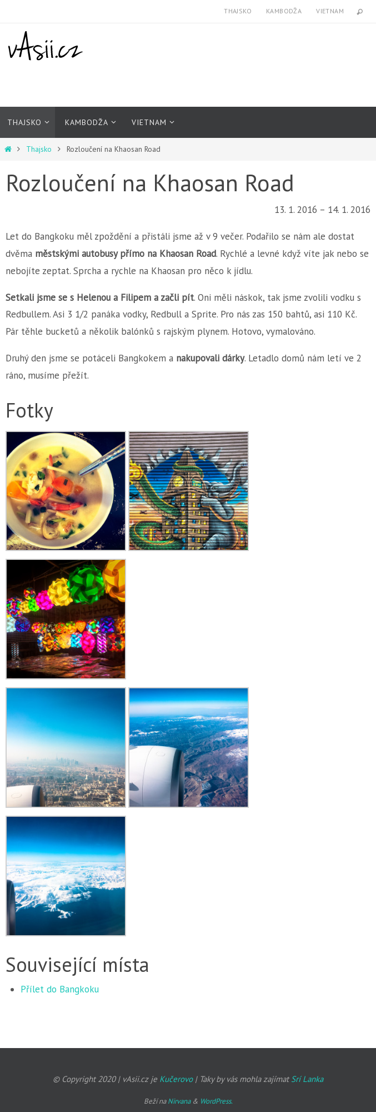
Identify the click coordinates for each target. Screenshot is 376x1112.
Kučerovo (176, 1079)
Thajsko (238, 11)
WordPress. (216, 1101)
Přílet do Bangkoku (60, 989)
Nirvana (179, 1101)
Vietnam (330, 11)
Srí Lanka (307, 1079)
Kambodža (284, 11)
